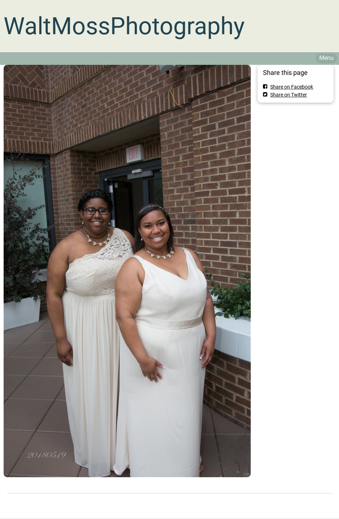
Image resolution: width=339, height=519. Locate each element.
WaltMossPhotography (124, 26)
